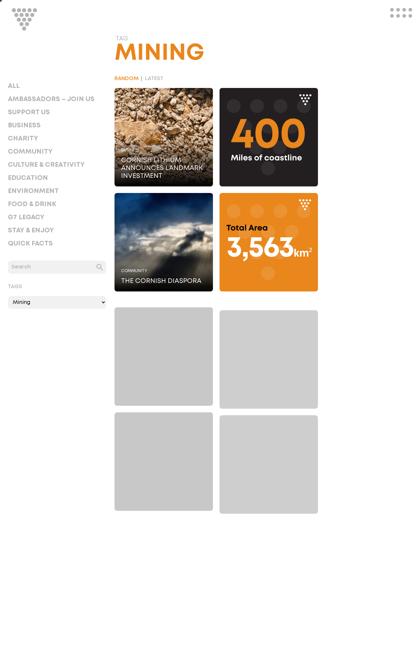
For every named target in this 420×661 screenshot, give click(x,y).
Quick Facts (30, 243)
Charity (23, 138)
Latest (154, 78)
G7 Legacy (26, 217)
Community (30, 152)
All (14, 86)
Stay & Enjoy (31, 230)
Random (126, 78)
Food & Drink (32, 204)
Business (24, 125)
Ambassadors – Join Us (51, 99)
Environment (33, 191)
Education (28, 178)
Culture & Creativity (46, 165)
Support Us (29, 112)
